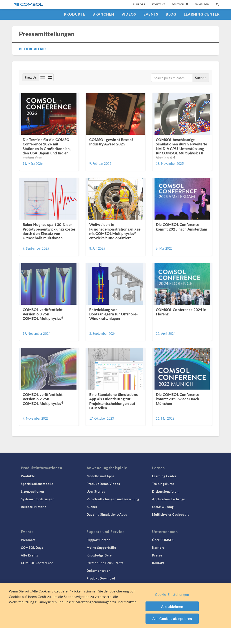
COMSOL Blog (163, 507)
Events (151, 14)
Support (139, 4)
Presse (157, 555)
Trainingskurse (163, 483)
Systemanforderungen (37, 499)
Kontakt (159, 4)
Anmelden (202, 4)
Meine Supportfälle (101, 547)
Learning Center (202, 14)
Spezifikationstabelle (37, 483)
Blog (171, 14)
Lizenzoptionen (32, 491)
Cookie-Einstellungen (172, 594)
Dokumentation (99, 570)
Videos (129, 14)
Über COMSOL (163, 540)
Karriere (158, 547)
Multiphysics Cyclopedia (170, 514)
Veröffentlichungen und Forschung (113, 499)
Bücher (92, 507)
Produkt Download (101, 578)
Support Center (98, 540)
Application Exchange (168, 499)
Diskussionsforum (165, 491)
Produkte (74, 14)
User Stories (96, 491)
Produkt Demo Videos (103, 483)
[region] (115, 605)
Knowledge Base (99, 555)
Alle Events (29, 555)
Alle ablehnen (172, 606)
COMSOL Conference (37, 563)
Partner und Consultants (105, 563)
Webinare (28, 540)
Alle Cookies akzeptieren (172, 618)
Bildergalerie (33, 48)
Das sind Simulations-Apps (107, 514)
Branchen (103, 14)
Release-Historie (34, 507)
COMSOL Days (32, 547)
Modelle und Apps (100, 476)
